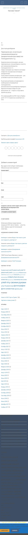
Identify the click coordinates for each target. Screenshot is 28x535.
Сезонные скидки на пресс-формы (11, 441)
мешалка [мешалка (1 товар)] (19, 487)
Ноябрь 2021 (4, 345)
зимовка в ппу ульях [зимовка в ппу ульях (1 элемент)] (9, 276)
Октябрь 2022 (5, 328)
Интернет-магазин (6, 509)
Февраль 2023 (5, 322)
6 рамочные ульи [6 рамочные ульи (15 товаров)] (9, 458)
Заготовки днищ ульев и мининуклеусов (12, 438)
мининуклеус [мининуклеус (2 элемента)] (4, 279)
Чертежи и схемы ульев (19, 8)
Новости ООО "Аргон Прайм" (9, 7)
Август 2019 (4, 374)
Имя (2, 185)
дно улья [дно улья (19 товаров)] (5, 481)
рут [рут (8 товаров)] (13, 499)
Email (2, 191)
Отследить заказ (6, 517)
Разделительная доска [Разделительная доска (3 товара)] (7, 478)
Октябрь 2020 (5, 360)
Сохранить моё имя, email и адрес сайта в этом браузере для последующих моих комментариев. (13, 209)
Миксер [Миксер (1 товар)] (6, 475)
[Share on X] (12, 148)
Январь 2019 (4, 389)
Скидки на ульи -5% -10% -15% (9, 425)
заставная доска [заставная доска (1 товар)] (13, 481)
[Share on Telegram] (21, 148)
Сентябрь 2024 (5, 316)
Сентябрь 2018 (5, 397)
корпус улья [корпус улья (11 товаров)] (6, 484)
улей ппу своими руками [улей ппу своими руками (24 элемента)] (13, 284)
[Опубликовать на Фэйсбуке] (9, 148)
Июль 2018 (4, 400)
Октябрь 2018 (5, 394)
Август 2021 (4, 351)
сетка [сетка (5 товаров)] (16, 499)
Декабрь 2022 (5, 325)
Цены (2, 512)
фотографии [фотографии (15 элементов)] (19, 287)
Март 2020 (4, 365)
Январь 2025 (4, 313)
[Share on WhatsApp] (6, 148)
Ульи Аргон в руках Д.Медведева (10, 422)
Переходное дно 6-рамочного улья (11, 435)
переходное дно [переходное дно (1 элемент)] (11, 281)
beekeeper (4, 239)
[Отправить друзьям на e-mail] (15, 148)
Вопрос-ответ (5, 514)
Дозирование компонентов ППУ (10, 252)
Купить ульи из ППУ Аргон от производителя (13, 444)
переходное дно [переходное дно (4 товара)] (17, 490)
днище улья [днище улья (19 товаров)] (19, 477)
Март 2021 (4, 354)
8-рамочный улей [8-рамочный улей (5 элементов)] (17, 272)
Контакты (3, 520)
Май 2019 (3, 383)
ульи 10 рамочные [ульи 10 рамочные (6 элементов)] (7, 288)
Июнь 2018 (4, 403)
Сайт (2, 198)
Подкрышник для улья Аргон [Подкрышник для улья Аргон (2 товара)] (14, 475)
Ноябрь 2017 (4, 409)
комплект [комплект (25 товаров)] (21, 481)
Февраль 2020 (5, 368)
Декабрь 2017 (5, 406)
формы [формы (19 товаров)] (22, 498)
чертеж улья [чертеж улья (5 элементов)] (18, 291)
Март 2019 (4, 386)
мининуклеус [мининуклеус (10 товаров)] (6, 490)
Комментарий (5, 170)
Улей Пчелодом (16, 263)
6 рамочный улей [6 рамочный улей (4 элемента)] (6, 272)
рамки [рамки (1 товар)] (14, 496)
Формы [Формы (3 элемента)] (21, 274)
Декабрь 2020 (5, 357)
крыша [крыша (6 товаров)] (13, 485)
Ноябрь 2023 (4, 319)
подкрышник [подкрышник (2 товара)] (4, 493)
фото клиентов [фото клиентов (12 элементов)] (7, 290)
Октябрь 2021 (5, 348)
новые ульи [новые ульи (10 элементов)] (12, 278)
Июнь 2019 (4, 380)
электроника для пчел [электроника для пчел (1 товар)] (5, 501)
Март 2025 (4, 311)
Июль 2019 (4, 377)
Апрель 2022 (4, 337)
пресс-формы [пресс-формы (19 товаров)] (14, 493)
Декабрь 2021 (5, 342)
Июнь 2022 (4, 334)
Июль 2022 (4, 331)
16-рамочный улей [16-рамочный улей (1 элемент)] (15, 274)
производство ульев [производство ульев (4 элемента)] (20, 281)
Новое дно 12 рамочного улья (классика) (12, 447)
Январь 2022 (4, 339)
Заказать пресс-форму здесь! (9, 142)
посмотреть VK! (19, 139)
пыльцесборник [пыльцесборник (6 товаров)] (6, 496)
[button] (2, 2)
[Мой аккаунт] (22, 2)
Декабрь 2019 (5, 371)
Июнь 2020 (4, 363)
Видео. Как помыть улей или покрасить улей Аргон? (13, 241)
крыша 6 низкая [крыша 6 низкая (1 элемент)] (22, 276)
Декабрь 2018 (5, 391)
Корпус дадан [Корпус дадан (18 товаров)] (11, 472)
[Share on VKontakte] (18, 148)
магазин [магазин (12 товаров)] (13, 487)
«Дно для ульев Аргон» (13, 135)
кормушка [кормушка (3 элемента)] (16, 276)
